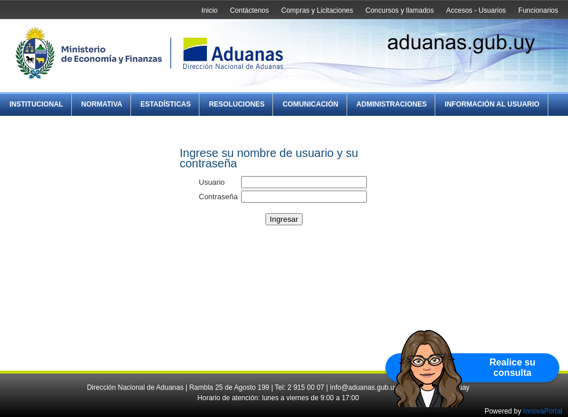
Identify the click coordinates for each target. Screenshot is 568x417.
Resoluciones (236, 104)
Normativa (101, 104)
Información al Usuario (492, 104)
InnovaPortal (542, 411)
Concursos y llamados (399, 10)
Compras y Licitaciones (317, 10)
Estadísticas (165, 104)
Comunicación (310, 104)
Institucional (36, 104)
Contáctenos (249, 10)
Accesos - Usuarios (476, 10)
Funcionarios (538, 10)
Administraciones (391, 104)
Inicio (209, 10)
